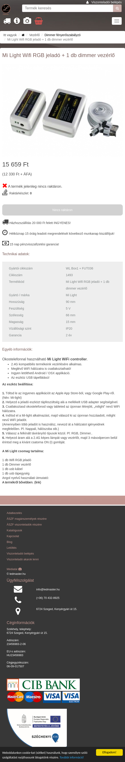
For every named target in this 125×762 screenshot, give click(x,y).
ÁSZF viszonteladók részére (24, 524)
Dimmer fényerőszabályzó (63, 35)
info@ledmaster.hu (48, 589)
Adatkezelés (14, 513)
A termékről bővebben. (17, 482)
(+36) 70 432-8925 (47, 598)
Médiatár (14, 569)
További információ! (72, 757)
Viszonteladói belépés (106, 2)
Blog (9, 542)
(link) (37, 482)
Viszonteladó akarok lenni (23, 559)
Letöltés (11, 547)
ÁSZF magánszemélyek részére (27, 518)
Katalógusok (14, 530)
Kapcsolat (13, 536)
